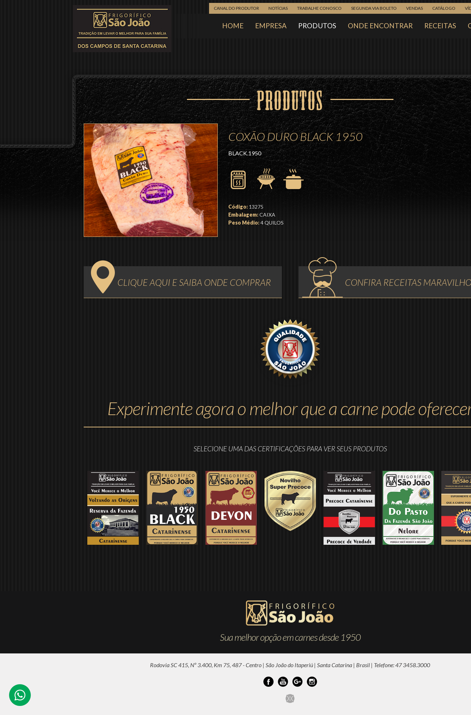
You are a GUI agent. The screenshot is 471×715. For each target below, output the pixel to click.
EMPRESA (271, 25)
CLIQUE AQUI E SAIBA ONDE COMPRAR (181, 280)
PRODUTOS (317, 25)
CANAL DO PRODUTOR (236, 8)
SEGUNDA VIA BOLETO (374, 8)
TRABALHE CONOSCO (319, 8)
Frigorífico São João (122, 28)
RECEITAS (440, 25)
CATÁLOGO (443, 8)
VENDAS (414, 8)
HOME (232, 25)
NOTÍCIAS (278, 8)
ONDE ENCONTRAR (380, 25)
